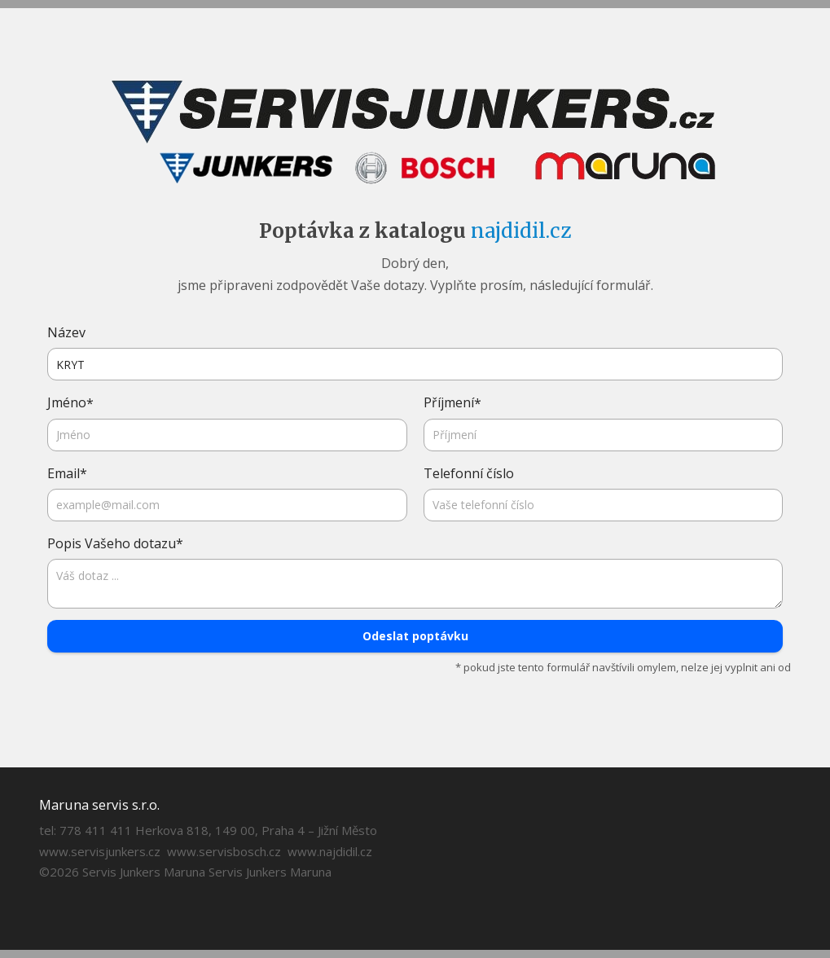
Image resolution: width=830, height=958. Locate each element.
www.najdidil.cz (330, 851)
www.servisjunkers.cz (99, 851)
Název (66, 332)
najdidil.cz (521, 231)
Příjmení (452, 402)
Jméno (70, 402)
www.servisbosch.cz (224, 851)
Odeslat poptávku (415, 636)
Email (67, 473)
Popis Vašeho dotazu (115, 543)
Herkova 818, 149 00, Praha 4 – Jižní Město (256, 830)
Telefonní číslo (469, 473)
